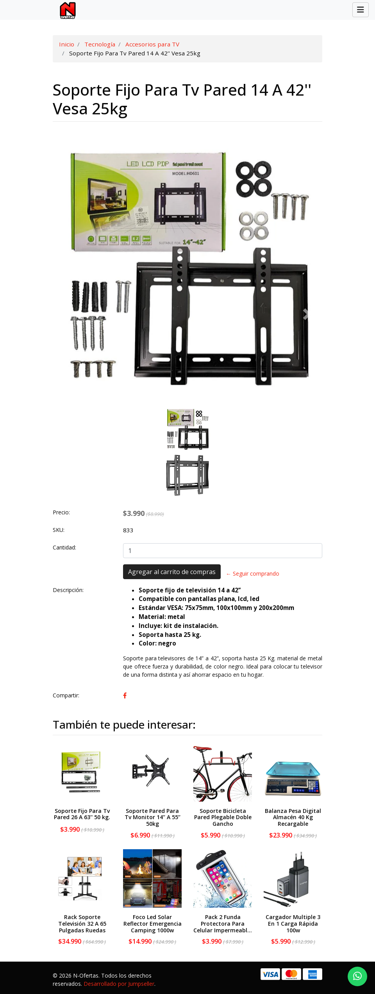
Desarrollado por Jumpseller (119, 983)
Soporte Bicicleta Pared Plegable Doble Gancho (223, 817)
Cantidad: (64, 547)
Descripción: (68, 590)
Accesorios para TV (152, 44)
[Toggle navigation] (360, 9)
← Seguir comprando (252, 573)
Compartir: (66, 695)
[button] (68, 314)
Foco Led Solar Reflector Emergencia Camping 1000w (152, 923)
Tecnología (99, 44)
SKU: (58, 529)
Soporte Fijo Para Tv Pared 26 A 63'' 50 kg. (82, 814)
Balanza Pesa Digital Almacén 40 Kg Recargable (293, 817)
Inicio (66, 44)
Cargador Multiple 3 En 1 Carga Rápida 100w (293, 923)
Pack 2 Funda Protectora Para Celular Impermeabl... (222, 923)
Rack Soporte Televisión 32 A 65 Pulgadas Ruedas (82, 923)
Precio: (61, 512)
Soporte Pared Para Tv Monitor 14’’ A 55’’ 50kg (152, 817)
